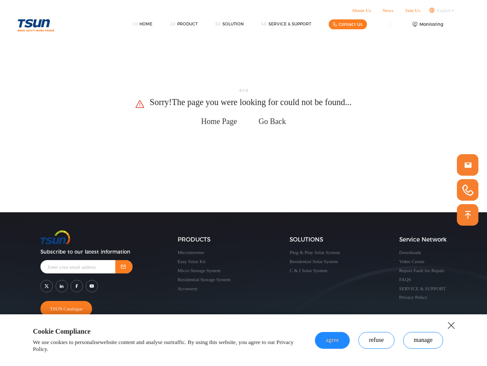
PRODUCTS (194, 240)
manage (423, 340)
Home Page (219, 121)
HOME (142, 27)
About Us (361, 13)
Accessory (188, 288)
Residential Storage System (204, 279)
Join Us (412, 13)
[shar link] (46, 283)
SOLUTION (229, 27)
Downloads (410, 252)
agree (332, 340)
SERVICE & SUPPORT (286, 27)
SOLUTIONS (306, 240)
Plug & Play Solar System (315, 252)
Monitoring (428, 27)
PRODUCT (183, 27)
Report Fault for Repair (421, 270)
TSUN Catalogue (65, 306)
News (387, 13)
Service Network (423, 240)
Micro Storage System (199, 270)
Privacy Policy (413, 297)
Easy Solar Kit (192, 261)
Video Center (412, 261)
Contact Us (348, 27)
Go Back (272, 121)
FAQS (405, 279)
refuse (376, 340)
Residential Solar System (314, 261)
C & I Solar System (308, 270)
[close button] (451, 325)
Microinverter (191, 252)
